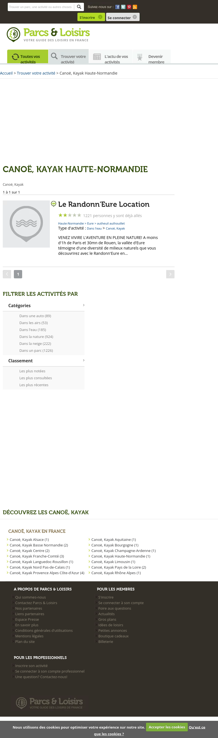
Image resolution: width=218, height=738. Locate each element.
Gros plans (107, 619)
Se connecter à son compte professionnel (49, 671)
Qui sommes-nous (30, 597)
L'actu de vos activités (116, 58)
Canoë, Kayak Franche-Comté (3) (37, 556)
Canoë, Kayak (115, 228)
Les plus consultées (35, 377)
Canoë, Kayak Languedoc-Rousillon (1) (41, 561)
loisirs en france (72, 40)
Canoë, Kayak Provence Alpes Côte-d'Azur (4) (47, 572)
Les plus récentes (33, 384)
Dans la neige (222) (35, 343)
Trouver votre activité (73, 58)
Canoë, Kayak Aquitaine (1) (113, 539)
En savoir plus (27, 624)
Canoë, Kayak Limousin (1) (113, 561)
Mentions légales (29, 635)
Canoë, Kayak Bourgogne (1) (115, 545)
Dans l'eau (94, 228)
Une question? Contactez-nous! (41, 676)
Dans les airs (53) (33, 322)
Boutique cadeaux (113, 635)
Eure (90, 223)
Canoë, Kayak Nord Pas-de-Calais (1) (40, 567)
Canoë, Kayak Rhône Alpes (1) (116, 572)
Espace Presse (27, 619)
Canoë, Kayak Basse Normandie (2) (39, 545)
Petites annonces (112, 630)
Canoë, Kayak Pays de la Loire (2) (118, 567)
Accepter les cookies (167, 726)
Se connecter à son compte (121, 602)
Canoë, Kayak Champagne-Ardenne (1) (123, 550)
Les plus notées (32, 370)
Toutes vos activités (30, 58)
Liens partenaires (29, 613)
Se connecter (119, 17)
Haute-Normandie (71, 223)
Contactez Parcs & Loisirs (36, 602)
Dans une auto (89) (35, 315)
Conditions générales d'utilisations (44, 630)
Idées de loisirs (110, 624)
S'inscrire (87, 17)
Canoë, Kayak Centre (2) (30, 550)
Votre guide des (39, 40)
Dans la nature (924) (36, 336)
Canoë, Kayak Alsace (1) (29, 539)
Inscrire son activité (31, 665)
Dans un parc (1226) (36, 350)
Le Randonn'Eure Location (104, 204)
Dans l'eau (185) (32, 329)
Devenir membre (156, 58)
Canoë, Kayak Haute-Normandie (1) (120, 556)
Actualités (106, 613)
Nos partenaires (28, 608)
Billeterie (105, 641)
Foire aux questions (114, 608)
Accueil (6, 73)
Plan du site (25, 641)
